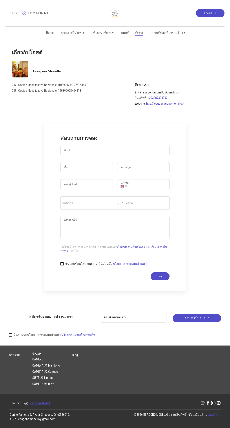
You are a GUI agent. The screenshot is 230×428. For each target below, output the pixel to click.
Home (50, 32)
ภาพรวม (14, 355)
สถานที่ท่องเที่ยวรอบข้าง (168, 32)
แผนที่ (125, 32)
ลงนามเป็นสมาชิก (197, 318)
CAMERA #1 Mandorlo (46, 365)
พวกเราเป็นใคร (72, 32)
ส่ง (160, 276)
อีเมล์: (13, 419)
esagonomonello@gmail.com (36, 419)
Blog (75, 355)
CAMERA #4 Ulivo (43, 384)
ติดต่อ (139, 32)
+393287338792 (158, 98)
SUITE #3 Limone (42, 378)
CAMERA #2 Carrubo (45, 371)
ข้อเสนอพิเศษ (103, 32)
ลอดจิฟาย (214, 414)
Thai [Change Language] (13, 13)
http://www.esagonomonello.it (165, 103)
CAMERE (37, 359)
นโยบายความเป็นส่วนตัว (130, 247)
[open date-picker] (115, 203)
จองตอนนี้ (210, 13)
